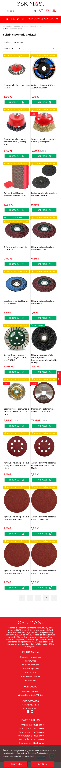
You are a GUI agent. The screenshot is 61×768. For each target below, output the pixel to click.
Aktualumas (18, 42)
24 (19, 49)
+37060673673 (51, 19)
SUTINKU (42, 764)
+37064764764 (35, 19)
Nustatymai (28, 756)
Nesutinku (16, 764)
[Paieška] (20, 11)
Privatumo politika (12, 756)
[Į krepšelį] (17, 102)
